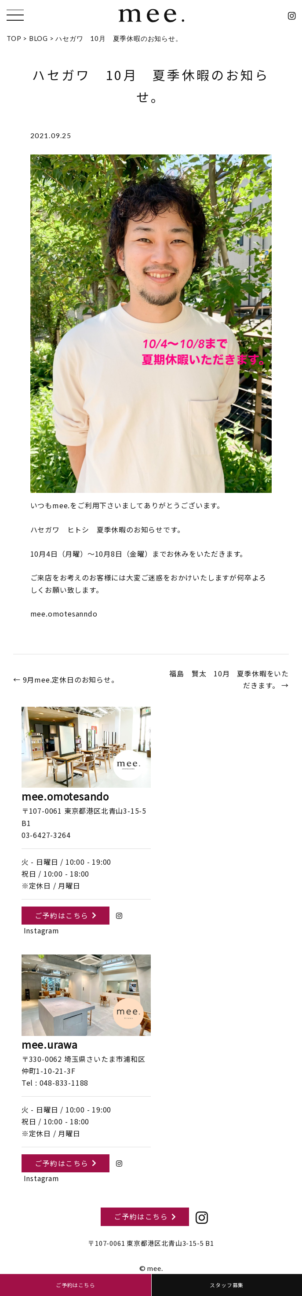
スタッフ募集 (227, 1285)
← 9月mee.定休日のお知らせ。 (66, 679)
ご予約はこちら (65, 915)
